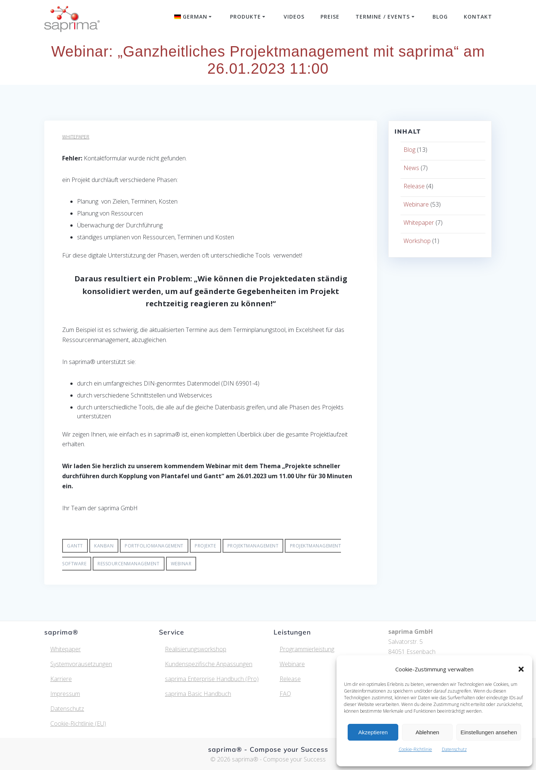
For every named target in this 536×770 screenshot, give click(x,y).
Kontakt (478, 16)
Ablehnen (427, 732)
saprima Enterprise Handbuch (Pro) (212, 679)
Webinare (416, 204)
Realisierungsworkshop (195, 649)
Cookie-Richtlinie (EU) (78, 723)
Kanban (104, 546)
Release (414, 186)
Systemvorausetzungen (81, 664)
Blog (440, 16)
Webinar (181, 563)
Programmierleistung (307, 649)
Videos (294, 16)
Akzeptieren (372, 732)
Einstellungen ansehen (488, 732)
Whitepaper (75, 137)
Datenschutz (454, 749)
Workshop (417, 241)
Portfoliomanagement (154, 546)
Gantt (75, 546)
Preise (329, 16)
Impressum (65, 694)
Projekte (205, 546)
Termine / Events (382, 16)
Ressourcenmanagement (128, 563)
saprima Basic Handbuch (198, 694)
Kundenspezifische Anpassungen (208, 664)
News (411, 168)
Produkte (245, 16)
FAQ (285, 694)
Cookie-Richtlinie (415, 749)
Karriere (61, 679)
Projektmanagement (253, 546)
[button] (521, 669)
